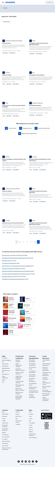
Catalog (3, 421)
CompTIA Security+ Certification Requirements (46, 374)
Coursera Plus (5, 423)
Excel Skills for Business (8, 268)
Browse (3, 8)
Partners (17, 414)
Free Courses (5, 445)
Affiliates (31, 432)
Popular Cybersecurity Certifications (45, 399)
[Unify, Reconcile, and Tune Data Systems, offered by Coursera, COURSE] (14, 223)
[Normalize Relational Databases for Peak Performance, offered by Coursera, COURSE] (41, 159)
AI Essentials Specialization (32, 360)
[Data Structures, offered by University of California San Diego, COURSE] (14, 43)
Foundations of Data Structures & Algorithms (13, 279)
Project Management (5, 377)
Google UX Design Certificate (19, 382)
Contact (30, 425)
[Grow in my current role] (42, 128)
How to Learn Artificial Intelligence (46, 390)
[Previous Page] (16, 242)
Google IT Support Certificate (20, 373)
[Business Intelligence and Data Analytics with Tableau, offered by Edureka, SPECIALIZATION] (14, 159)
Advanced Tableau (6, 276)
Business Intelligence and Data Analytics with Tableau (15, 271)
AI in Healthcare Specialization (32, 371)
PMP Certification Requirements (46, 394)
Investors (31, 414)
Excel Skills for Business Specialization (32, 380)
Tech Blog (18, 424)
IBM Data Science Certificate (19, 393)
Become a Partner (6, 441)
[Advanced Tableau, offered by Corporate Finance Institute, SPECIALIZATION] (14, 191)
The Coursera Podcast (19, 421)
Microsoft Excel (5, 374)
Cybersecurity (5, 364)
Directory (31, 429)
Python (3, 380)
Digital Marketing (5, 368)
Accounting (4, 358)
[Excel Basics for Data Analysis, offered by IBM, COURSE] (41, 75)
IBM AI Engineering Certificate (20, 385)
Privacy (30, 418)
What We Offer (5, 414)
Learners (17, 412)
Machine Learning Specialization (33, 388)
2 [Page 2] (23, 242)
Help (30, 421)
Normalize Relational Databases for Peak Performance (16, 274)
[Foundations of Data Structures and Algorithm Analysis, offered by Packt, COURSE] (41, 43)
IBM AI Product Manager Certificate (20, 389)
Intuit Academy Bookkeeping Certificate (19, 397)
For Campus (4, 439)
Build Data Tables (6, 260)
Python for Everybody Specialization (32, 396)
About (3, 412)
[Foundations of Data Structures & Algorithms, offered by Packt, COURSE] (41, 191)
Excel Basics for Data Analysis (9, 263)
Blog (17, 418)
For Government (5, 437)
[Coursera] (10, 2)
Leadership (4, 416)
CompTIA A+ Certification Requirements (45, 369)
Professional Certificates (5, 425)
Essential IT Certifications (45, 378)
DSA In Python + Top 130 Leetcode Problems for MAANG (16, 266)
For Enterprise (5, 434)
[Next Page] (38, 242)
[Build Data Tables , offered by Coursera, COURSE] (14, 75)
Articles (30, 427)
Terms (30, 416)
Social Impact (5, 443)
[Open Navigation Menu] (3, 2)
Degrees (4, 432)
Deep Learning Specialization (32, 375)
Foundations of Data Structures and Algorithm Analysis (16, 258)
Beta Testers (18, 416)
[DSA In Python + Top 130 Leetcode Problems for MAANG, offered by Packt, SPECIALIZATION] (14, 106)
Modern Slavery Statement (32, 434)
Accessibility (32, 423)
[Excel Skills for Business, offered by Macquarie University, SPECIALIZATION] (41, 105)
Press (30, 412)
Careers (4, 418)
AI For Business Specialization (32, 364)
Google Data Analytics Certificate (20, 369)
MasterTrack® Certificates (5, 429)
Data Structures (6, 255)
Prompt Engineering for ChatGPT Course (33, 391)
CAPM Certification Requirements (46, 364)
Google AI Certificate (18, 360)
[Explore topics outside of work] (27, 134)
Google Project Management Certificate (19, 378)
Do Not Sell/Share (33, 437)
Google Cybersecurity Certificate (19, 365)
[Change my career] (26, 128)
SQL (3, 382)
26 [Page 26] (35, 242)
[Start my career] (10, 128)
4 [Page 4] (30, 242)
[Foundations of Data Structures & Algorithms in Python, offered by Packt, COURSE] (41, 223)
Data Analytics (5, 366)
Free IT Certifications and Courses (46, 383)
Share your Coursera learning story (6, 448)
